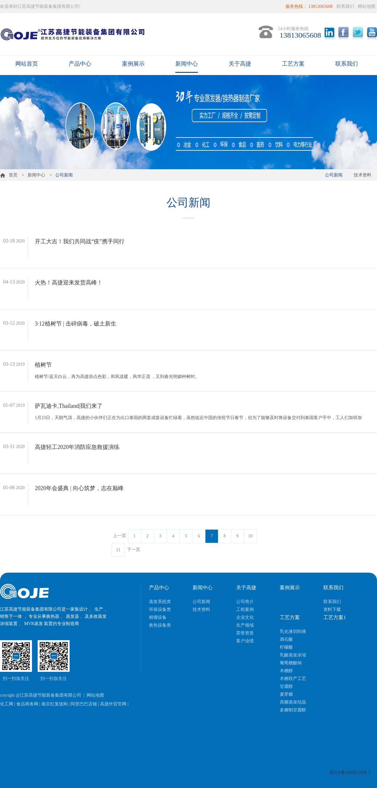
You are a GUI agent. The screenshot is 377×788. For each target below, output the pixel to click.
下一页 (133, 549)
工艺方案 (293, 64)
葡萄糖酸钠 (291, 663)
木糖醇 (286, 670)
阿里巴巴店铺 (84, 704)
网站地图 (366, 6)
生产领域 (245, 625)
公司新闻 (333, 175)
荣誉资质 (245, 633)
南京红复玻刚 (54, 704)
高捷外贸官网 (113, 704)
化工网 (6, 704)
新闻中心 (186, 64)
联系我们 (345, 6)
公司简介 (245, 601)
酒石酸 (286, 639)
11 (118, 550)
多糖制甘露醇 (293, 710)
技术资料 (362, 175)
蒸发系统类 (160, 601)
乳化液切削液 (293, 631)
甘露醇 (286, 686)
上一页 (119, 535)
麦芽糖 (286, 694)
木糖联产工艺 (293, 678)
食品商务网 (27, 704)
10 (250, 536)
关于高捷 (240, 64)
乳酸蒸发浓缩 (293, 655)
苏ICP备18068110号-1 (350, 772)
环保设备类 (160, 609)
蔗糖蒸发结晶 (293, 702)
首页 (9, 175)
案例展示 (133, 64)
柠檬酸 (286, 647)
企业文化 (245, 617)
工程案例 (245, 609)
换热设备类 (160, 625)
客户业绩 (245, 641)
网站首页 (26, 64)
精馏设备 (158, 617)
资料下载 (332, 609)
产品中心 (80, 64)
